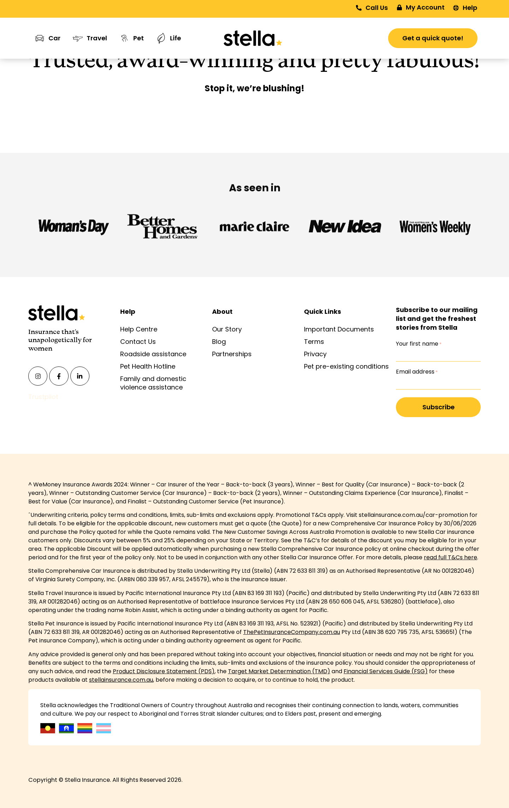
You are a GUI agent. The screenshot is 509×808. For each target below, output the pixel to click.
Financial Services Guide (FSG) (386, 671)
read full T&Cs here (450, 557)
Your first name (418, 344)
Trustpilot (43, 396)
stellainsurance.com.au (121, 680)
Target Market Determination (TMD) (279, 671)
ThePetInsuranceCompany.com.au (291, 632)
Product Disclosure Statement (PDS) (164, 671)
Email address (417, 372)
